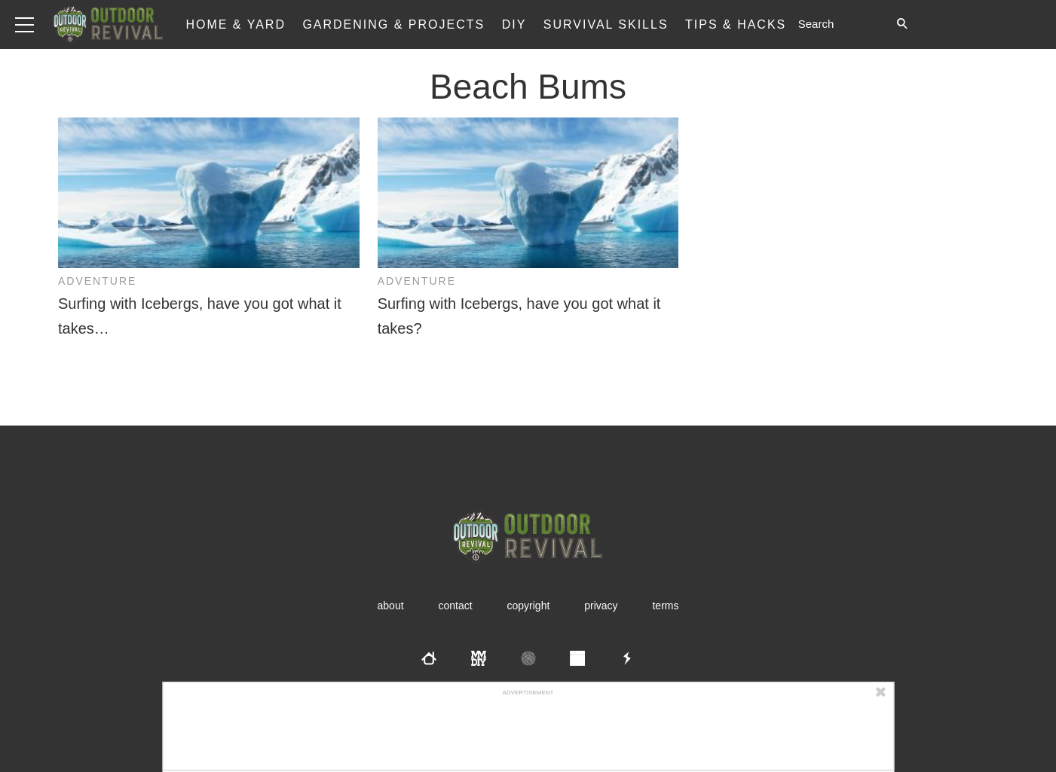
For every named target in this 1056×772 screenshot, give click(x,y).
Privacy (600, 606)
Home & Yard (235, 24)
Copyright (528, 606)
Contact (455, 606)
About (391, 606)
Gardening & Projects (393, 24)
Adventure (97, 281)
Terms (665, 606)
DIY (514, 24)
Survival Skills (606, 24)
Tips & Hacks (735, 24)
